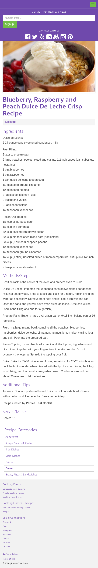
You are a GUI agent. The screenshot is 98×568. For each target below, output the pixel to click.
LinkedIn (49, 37)
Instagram (63, 37)
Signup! (10, 24)
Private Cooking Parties (13, 493)
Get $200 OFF (9, 559)
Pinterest (70, 37)
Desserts (10, 121)
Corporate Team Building (14, 489)
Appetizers (11, 437)
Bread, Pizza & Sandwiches (21, 474)
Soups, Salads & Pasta (18, 443)
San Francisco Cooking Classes (16, 507)
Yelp (42, 37)
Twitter (35, 37)
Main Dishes (12, 456)
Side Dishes (12, 449)
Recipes (6, 511)
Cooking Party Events (12, 497)
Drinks (9, 462)
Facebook (28, 37)
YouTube (56, 37)
